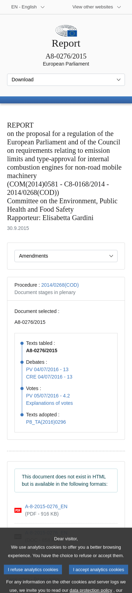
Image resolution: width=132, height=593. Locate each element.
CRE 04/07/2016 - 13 (49, 377)
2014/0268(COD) (60, 285)
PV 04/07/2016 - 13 (47, 369)
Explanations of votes (49, 403)
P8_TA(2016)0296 (46, 422)
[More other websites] (97, 7)
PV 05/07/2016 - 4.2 (48, 395)
